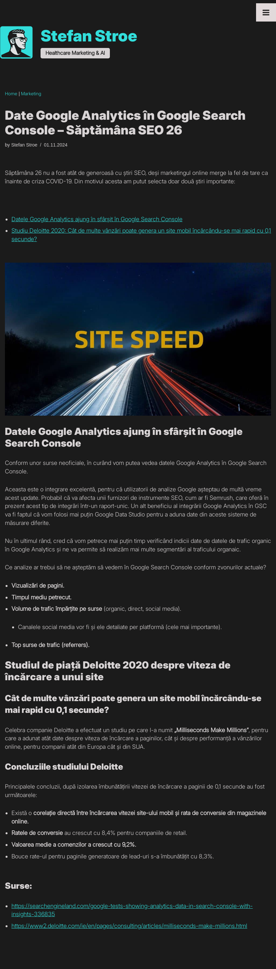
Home (11, 93)
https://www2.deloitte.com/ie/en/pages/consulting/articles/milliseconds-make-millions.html (129, 925)
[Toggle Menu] (266, 12)
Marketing (31, 93)
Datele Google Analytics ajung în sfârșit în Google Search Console (96, 219)
